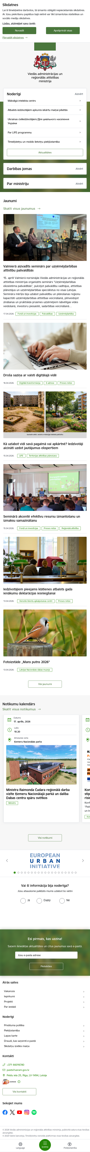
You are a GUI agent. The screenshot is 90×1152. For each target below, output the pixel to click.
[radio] (25, 900)
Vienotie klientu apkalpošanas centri (35, 601)
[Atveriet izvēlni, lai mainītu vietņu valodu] (20, 1146)
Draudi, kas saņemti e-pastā (20, 1040)
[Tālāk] (83, 860)
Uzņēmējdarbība (66, 313)
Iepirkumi (9, 996)
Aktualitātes (45, 152)
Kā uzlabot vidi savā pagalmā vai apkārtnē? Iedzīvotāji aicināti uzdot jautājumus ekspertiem (43, 446)
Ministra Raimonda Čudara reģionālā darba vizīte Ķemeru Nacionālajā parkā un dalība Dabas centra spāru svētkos (38, 794)
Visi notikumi (45, 837)
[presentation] (28, 916)
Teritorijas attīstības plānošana (43, 455)
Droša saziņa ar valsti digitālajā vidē (30, 375)
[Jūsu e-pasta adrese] (46, 955)
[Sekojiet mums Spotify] (34, 1112)
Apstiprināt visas (63, 30)
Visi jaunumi (45, 684)
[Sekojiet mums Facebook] (5, 1112)
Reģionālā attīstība (70, 528)
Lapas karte (10, 1035)
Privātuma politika (14, 1025)
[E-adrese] (9, 1081)
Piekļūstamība (12, 1030)
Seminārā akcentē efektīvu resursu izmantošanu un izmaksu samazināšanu (41, 518)
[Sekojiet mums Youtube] (19, 1112)
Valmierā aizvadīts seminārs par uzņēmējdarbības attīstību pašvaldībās (40, 268)
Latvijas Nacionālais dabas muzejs (34, 669)
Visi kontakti (19, 1091)
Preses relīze (66, 383)
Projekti (8, 1001)
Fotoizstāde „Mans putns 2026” (26, 662)
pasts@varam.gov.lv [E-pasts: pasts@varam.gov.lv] (18, 1070)
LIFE (21, 455)
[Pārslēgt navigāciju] (45, 1145)
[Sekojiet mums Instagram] (26, 1112)
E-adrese (50, 383)
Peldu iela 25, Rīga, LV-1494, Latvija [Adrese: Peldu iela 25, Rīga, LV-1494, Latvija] (27, 1075)
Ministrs (12, 803)
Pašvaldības (47, 313)
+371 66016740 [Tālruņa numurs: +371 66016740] (15, 1064)
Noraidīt (19, 30)
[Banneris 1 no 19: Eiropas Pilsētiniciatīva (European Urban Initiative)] (45, 860)
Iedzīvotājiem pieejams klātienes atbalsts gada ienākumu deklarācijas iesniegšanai (37, 591)
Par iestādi (10, 1006)
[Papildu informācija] (19, 1081)
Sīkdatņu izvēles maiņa (16, 1046)
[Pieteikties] (46, 966)
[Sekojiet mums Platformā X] (12, 1112)
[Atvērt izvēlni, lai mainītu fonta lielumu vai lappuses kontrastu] (70, 1146)
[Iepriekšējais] (7, 860)
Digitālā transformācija (29, 383)
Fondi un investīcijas (27, 313)
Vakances (9, 991)
